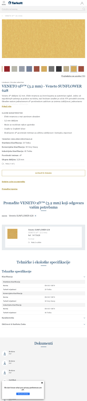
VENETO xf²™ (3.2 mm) (13, 16)
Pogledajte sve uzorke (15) (73, 76)
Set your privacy (23, 394)
